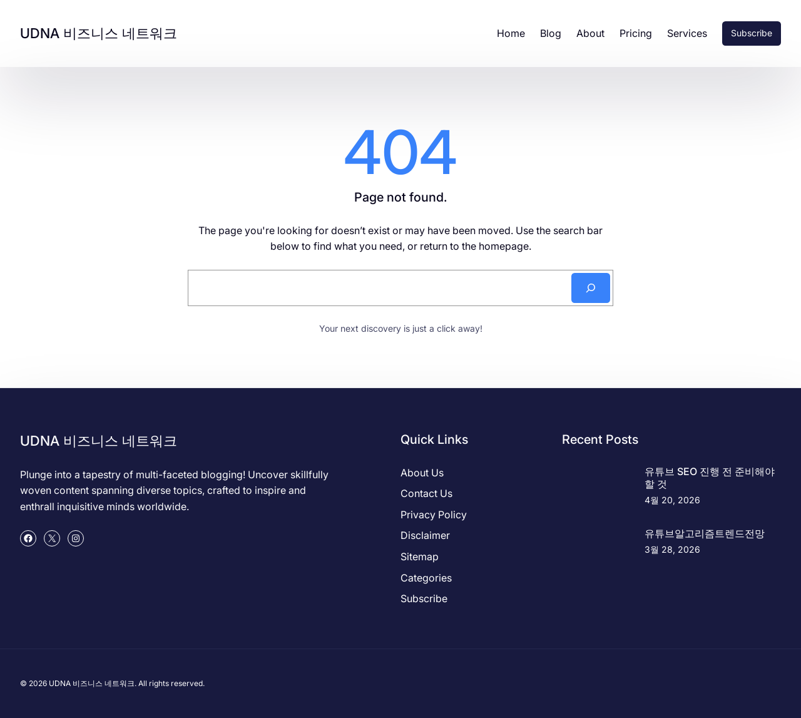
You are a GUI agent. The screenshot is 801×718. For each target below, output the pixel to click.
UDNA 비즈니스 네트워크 (98, 33)
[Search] (590, 288)
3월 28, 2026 (672, 549)
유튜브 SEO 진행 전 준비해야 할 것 (710, 478)
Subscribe (751, 33)
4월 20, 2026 (672, 500)
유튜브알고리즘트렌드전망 (705, 533)
